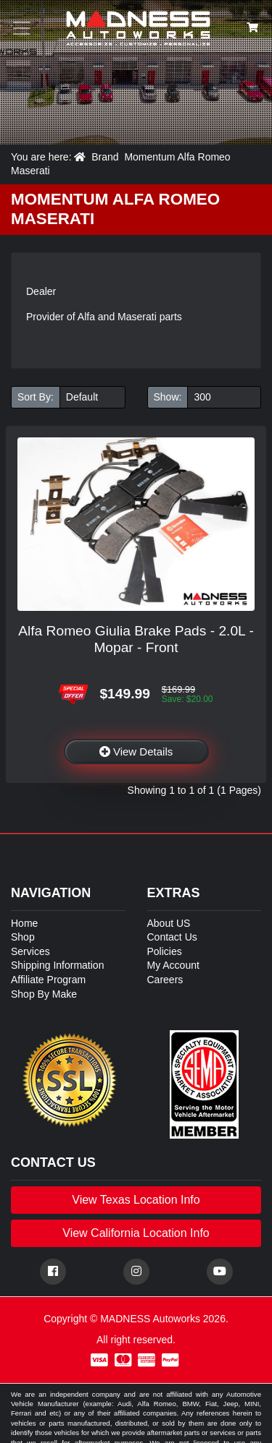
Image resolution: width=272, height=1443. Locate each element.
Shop (23, 937)
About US (169, 923)
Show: (168, 397)
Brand (104, 157)
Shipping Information (57, 965)
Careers (165, 979)
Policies (164, 951)
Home (24, 923)
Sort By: (35, 397)
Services (30, 951)
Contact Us (172, 937)
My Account (173, 965)
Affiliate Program (48, 979)
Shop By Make (44, 994)
